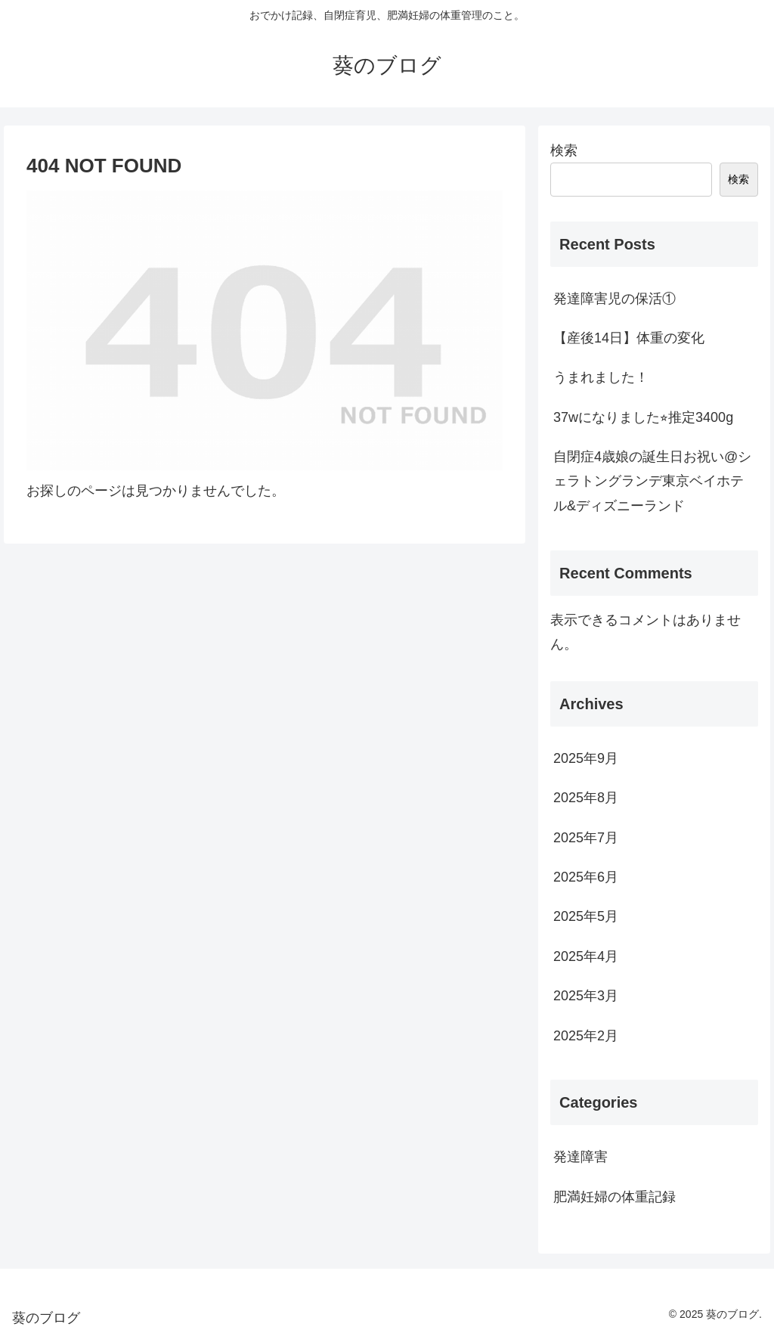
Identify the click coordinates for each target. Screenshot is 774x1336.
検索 (563, 150)
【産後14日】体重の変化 (628, 338)
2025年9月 (585, 758)
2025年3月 (585, 995)
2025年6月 (585, 877)
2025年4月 (585, 956)
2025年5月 (585, 916)
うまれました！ (601, 377)
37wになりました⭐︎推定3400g (643, 417)
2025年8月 (585, 797)
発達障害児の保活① (614, 298)
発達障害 (580, 1156)
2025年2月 (585, 1035)
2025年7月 (585, 837)
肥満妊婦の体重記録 (614, 1196)
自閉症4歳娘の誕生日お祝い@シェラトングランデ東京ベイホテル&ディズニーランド (652, 481)
